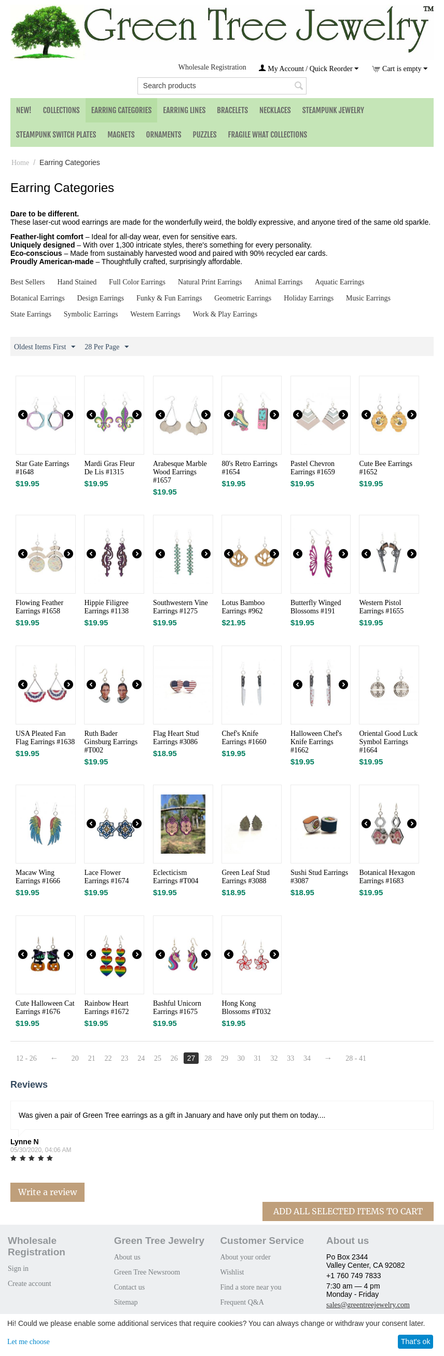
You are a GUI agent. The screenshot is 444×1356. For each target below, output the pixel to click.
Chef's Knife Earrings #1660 (243, 738)
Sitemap (126, 1302)
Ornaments (164, 135)
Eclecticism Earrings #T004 (175, 877)
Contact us (129, 1287)
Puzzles (205, 135)
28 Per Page (107, 347)
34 (307, 1058)
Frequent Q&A (241, 1302)
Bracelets (232, 110)
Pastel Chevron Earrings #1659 (312, 468)
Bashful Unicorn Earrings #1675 (177, 1007)
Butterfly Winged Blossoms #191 (315, 607)
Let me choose (28, 1342)
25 (157, 1058)
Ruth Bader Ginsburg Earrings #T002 (110, 742)
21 (91, 1058)
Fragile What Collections (268, 135)
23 (125, 1058)
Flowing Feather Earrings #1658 (39, 607)
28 (208, 1058)
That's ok (415, 1341)
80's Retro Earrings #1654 (249, 468)
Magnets (120, 135)
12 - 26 (26, 1058)
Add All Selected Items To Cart (348, 1211)
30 (241, 1058)
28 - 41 (356, 1058)
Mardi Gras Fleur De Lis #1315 (109, 468)
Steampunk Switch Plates (56, 135)
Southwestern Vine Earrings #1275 (180, 607)
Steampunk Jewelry (333, 110)
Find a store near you (250, 1287)
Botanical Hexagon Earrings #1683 (387, 877)
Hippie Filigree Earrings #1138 (106, 607)
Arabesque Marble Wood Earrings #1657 (180, 472)
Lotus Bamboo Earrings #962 (243, 607)
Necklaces (275, 110)
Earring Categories (121, 110)
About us (127, 1257)
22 (108, 1058)
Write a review (47, 1192)
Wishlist (232, 1272)
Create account (29, 1283)
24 (141, 1058)
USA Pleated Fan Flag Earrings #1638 (45, 738)
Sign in (18, 1268)
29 (225, 1058)
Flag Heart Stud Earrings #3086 (176, 738)
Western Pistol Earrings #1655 (381, 607)
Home (20, 163)
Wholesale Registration (212, 67)
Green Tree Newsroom (147, 1272)
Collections (61, 110)
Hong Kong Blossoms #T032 (246, 1007)
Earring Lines (184, 110)
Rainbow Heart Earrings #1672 (106, 1007)
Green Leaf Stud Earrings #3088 (245, 877)
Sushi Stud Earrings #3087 (319, 877)
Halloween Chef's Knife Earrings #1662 (316, 742)
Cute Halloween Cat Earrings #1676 (45, 1007)
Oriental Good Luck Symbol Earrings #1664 (388, 742)
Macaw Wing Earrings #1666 (38, 877)
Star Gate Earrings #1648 (42, 468)
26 (174, 1058)
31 (257, 1058)
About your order (245, 1257)
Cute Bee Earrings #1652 (385, 468)
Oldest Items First (44, 347)
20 (75, 1058)
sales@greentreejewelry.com (368, 1305)
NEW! (24, 110)
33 (291, 1058)
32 (274, 1058)
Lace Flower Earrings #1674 (106, 877)
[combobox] (222, 85)
